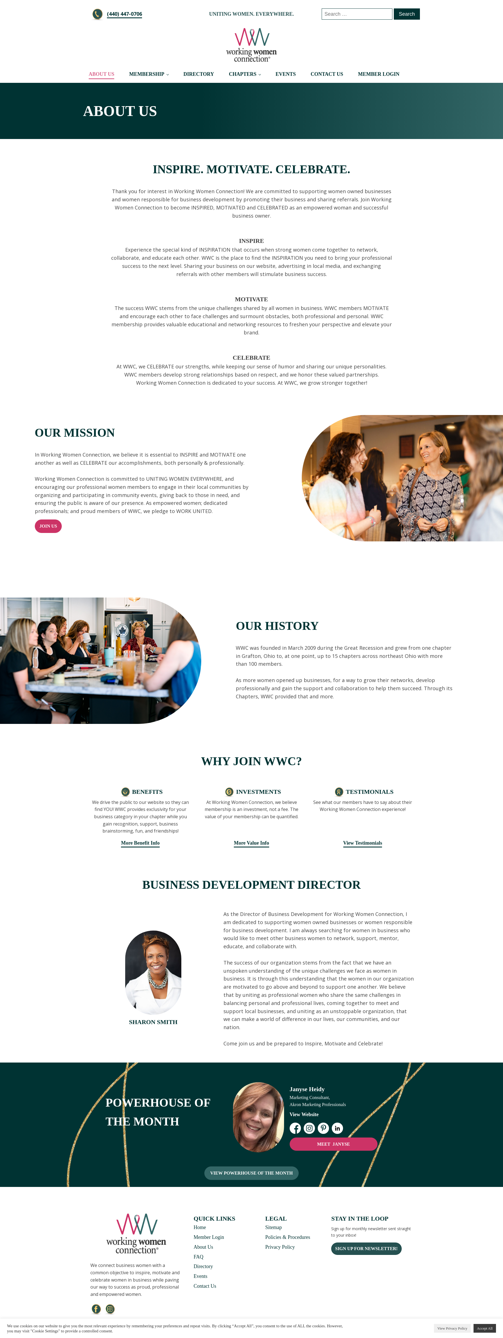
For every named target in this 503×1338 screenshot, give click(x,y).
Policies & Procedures (287, 1237)
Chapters (242, 74)
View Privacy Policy (452, 1328)
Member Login (379, 74)
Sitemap (273, 1227)
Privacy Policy (280, 1247)
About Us (101, 74)
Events (286, 74)
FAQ (199, 1257)
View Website (304, 1114)
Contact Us (327, 74)
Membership (146, 74)
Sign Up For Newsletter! (366, 1248)
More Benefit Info (140, 843)
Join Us (48, 526)
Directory (198, 74)
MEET (333, 1144)
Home (200, 1227)
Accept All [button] (485, 1328)
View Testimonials (362, 843)
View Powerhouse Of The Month (251, 1173)
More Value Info (251, 843)
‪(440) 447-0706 (124, 13)
